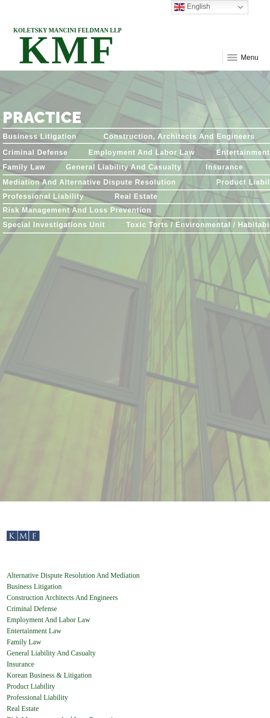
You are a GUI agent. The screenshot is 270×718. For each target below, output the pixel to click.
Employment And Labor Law (48, 619)
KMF (67, 43)
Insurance (20, 664)
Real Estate (23, 708)
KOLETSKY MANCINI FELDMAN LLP (67, 30)
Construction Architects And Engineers (62, 597)
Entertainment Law (34, 631)
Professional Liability (37, 697)
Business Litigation (34, 586)
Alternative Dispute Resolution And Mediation (73, 575)
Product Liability (31, 686)
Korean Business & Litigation (49, 675)
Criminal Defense (32, 608)
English (192, 7)
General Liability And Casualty (51, 653)
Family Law (24, 642)
